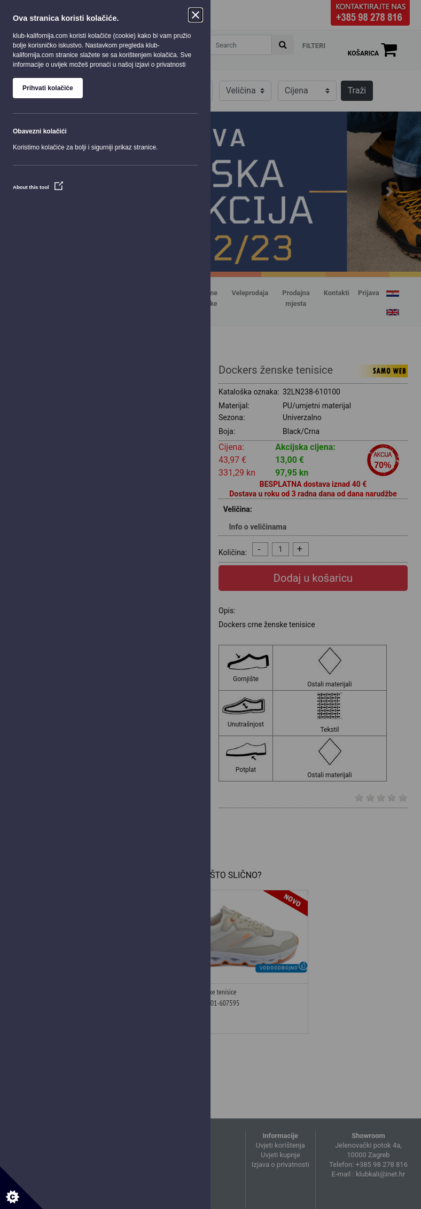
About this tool (38, 187)
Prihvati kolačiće (47, 88)
